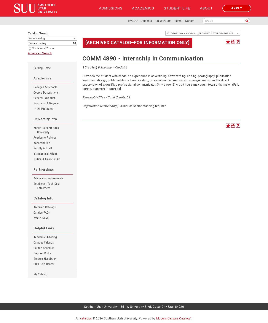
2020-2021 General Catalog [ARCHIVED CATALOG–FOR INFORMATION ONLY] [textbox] (203, 33)
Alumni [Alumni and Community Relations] (178, 20)
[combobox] (202, 33)
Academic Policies (45, 137)
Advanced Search (40, 53)
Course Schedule (44, 248)
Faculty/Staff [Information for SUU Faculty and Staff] (163, 20)
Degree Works (42, 253)
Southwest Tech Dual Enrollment (47, 186)
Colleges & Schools (45, 87)
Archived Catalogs (45, 207)
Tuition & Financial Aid (47, 159)
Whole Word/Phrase (43, 48)
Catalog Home (42, 68)
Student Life (177, 8)
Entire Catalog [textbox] (37, 38)
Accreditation (42, 143)
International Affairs (46, 154)
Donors (189, 20)
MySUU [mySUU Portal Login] (133, 20)
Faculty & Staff (43, 148)
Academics (143, 8)
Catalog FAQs (42, 212)
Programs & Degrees (47, 103)
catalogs (86, 318)
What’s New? (41, 218)
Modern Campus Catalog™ (174, 318)
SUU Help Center (44, 264)
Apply (236, 8)
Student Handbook (45, 258)
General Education (45, 98)
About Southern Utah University (46, 130)
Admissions (110, 8)
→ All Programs (43, 109)
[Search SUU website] (226, 21)
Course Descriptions (46, 92)
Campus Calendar (44, 242)
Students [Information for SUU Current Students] (146, 20)
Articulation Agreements (48, 178)
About (206, 8)
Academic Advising (45, 237)
